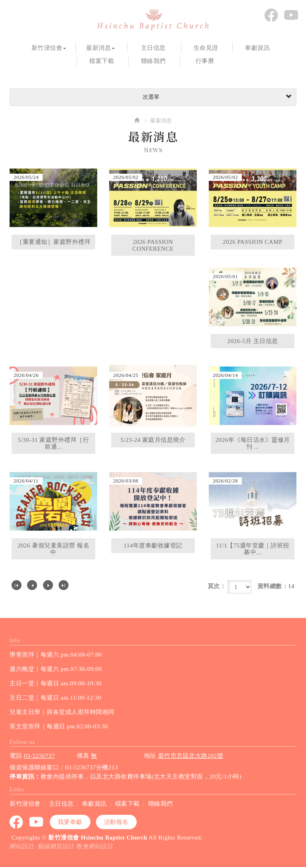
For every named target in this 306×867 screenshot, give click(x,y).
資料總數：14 (276, 586)
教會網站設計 (95, 846)
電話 (16, 756)
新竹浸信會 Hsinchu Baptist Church (153, 20)
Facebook (271, 15)
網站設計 (22, 846)
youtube (291, 15)
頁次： (217, 586)
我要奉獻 (70, 822)
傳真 (82, 756)
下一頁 (48, 585)
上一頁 (32, 585)
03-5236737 (39, 756)
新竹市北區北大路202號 (191, 756)
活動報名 (116, 822)
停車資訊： (25, 776)
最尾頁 (64, 585)
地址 (150, 756)
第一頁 (17, 585)
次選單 (216, 97)
